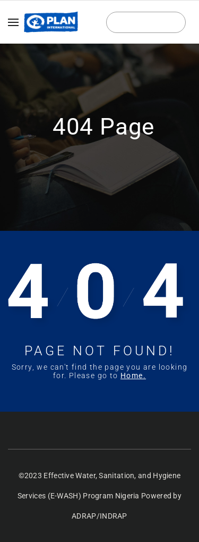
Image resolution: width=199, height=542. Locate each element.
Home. (133, 375)
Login (146, 23)
